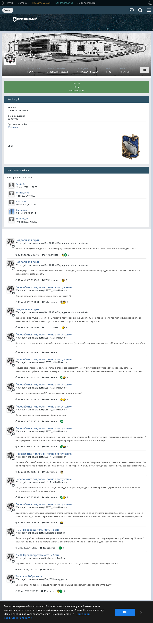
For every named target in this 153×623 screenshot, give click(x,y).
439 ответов (47, 548)
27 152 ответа (50, 255)
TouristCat (21, 184)
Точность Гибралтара (29, 576)
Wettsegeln (13, 127)
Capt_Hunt (21, 201)
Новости (62, 290)
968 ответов (49, 302)
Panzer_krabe (22, 192)
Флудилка (61, 579)
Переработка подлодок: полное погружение (44, 287)
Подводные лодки (27, 240)
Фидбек (61, 533)
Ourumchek (21, 210)
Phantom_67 (22, 218)
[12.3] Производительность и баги (37, 529)
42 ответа (47, 591)
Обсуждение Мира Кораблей (72, 243)
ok (125, 612)
